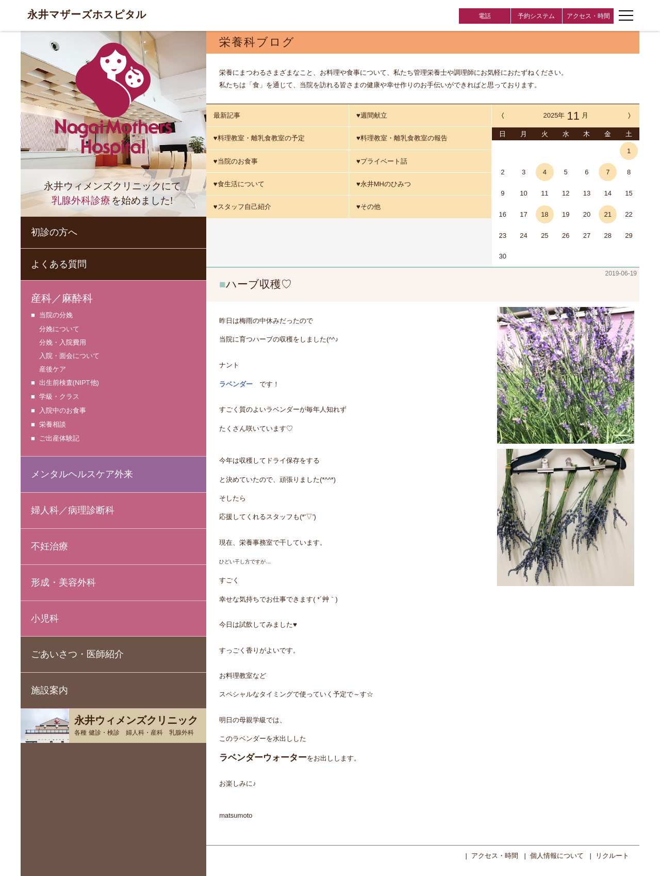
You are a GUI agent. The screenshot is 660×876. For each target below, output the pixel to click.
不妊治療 (49, 546)
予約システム (536, 16)
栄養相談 (52, 425)
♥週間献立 (371, 115)
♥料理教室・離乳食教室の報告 (402, 138)
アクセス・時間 (588, 16)
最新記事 (226, 115)
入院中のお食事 (62, 411)
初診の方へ (54, 232)
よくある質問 (59, 264)
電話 (484, 16)
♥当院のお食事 (235, 161)
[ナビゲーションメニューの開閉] (626, 15)
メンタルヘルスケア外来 (82, 474)
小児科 (45, 618)
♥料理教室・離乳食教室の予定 (259, 138)
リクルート (612, 854)
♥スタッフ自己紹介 (242, 206)
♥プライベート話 (381, 161)
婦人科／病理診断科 (72, 510)
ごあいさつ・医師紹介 (77, 654)
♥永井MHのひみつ (383, 184)
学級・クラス (59, 397)
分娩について (59, 329)
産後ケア (52, 369)
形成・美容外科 (63, 582)
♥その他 (368, 206)
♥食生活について (239, 184)
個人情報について (557, 854)
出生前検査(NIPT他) (69, 383)
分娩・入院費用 (62, 342)
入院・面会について (69, 356)
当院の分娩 (56, 315)
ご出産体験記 (59, 439)
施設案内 (49, 690)
